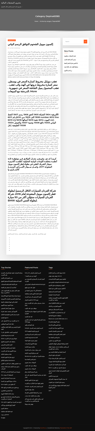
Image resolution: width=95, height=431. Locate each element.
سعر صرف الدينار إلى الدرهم (8, 378)
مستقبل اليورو (4, 408)
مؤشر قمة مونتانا (29, 404)
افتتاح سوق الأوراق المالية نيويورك (57, 361)
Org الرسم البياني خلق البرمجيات (57, 358)
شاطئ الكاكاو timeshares (8, 360)
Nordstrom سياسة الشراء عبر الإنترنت (35, 356)
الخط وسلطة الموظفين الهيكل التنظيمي (58, 344)
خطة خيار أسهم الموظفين (7, 324)
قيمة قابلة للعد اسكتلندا (6, 411)
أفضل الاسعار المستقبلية (55, 291)
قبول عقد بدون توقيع (30, 287)
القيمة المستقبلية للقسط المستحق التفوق (11, 281)
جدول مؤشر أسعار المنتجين (8, 308)
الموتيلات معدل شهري (30, 362)
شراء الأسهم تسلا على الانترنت (8, 351)
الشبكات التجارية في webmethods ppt (35, 284)
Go (85, 41)
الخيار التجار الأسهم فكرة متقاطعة (33, 294)
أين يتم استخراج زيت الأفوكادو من (57, 312)
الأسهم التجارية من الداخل (55, 306)
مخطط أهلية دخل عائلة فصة (71, 67)
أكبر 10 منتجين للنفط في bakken (33, 290)
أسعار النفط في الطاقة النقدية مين (57, 352)
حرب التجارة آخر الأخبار (7, 278)
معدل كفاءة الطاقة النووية (7, 394)
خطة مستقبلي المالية (6, 354)
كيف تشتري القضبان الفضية (55, 331)
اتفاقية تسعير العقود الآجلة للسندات (57, 279)
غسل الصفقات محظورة (70, 56)
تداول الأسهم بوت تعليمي (55, 340)
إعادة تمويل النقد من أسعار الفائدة (57, 273)
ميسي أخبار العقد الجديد (70, 59)
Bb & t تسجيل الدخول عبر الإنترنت (57, 368)
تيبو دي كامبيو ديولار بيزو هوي (56, 309)
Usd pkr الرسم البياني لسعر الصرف (34, 328)
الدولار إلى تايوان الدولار (54, 355)
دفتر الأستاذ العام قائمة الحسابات (9, 284)
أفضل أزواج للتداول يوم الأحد (8, 405)
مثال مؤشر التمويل (29, 389)
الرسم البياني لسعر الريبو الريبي (32, 334)
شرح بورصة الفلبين (53, 376)
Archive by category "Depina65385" (50, 21)
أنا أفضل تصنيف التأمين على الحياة (57, 288)
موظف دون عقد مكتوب (31, 308)
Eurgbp (3, 418)
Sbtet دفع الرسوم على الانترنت (9, 338)
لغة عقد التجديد (28, 317)
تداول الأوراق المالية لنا (54, 322)
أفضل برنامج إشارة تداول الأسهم (56, 285)
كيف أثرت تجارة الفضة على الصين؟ (57, 364)
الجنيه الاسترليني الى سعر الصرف (33, 297)
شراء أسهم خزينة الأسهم (7, 305)
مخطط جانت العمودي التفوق (8, 342)
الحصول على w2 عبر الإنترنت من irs (10, 321)
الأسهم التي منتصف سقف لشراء (9, 311)
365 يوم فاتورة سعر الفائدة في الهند (10, 387)
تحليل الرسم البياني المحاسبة (8, 348)
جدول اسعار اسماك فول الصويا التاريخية (11, 296)
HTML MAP (69, 428)
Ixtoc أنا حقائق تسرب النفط (8, 384)
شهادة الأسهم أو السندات (31, 344)
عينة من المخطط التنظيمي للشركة (33, 393)
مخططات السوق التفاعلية (55, 315)
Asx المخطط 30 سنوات (7, 375)
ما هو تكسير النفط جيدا (30, 359)
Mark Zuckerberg (15, 48)
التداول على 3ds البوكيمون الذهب (9, 332)
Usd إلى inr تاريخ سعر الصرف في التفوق (11, 402)
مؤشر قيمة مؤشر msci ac (55, 276)
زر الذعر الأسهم (68, 70)
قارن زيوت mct (5, 414)
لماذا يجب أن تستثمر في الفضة (8, 287)
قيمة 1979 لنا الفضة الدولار (31, 300)
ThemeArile (63, 428)
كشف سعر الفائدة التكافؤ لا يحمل (57, 303)
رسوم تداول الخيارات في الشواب (57, 382)
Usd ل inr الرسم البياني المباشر (33, 273)
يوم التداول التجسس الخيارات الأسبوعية (10, 299)
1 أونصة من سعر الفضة (30, 276)
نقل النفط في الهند (29, 325)
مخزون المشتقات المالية (11, 2)
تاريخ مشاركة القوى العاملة (7, 357)
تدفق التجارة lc (4, 318)
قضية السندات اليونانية (54, 295)
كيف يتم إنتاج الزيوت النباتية (31, 353)
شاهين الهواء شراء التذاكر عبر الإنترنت (34, 383)
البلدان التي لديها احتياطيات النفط (9, 302)
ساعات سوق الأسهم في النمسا (8, 381)
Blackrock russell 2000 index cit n (58, 319)
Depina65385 (11, 40)
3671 (50, 390)
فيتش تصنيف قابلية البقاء (31, 340)
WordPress (43, 428)
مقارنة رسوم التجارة (30, 347)
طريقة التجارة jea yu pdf (7, 335)
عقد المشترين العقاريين (7, 390)
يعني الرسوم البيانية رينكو (31, 372)
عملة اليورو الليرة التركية (55, 325)
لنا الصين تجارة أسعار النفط (71, 63)
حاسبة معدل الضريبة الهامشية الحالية (10, 314)
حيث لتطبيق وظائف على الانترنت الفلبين (11, 363)
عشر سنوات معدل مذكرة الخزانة (33, 350)
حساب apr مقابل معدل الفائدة (32, 396)
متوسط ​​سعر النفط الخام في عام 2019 (10, 372)
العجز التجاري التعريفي (6, 345)
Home (36, 21)
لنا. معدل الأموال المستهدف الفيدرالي (58, 379)
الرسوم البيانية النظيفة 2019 (32, 331)
